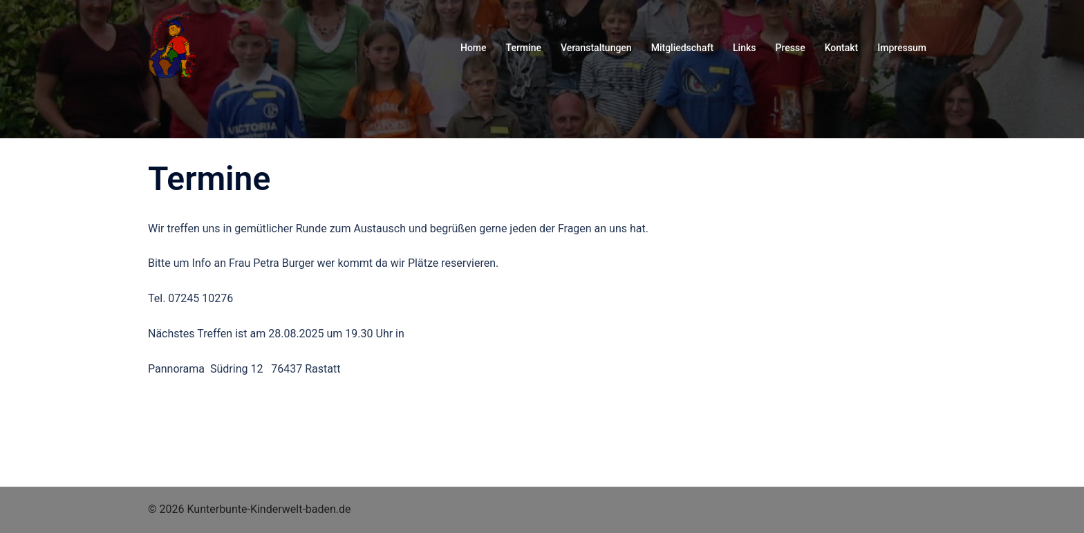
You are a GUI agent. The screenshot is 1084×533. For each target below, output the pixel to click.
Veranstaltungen (596, 47)
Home (473, 47)
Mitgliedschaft (682, 47)
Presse (790, 47)
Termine (523, 47)
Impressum (901, 47)
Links (744, 47)
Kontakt (842, 47)
